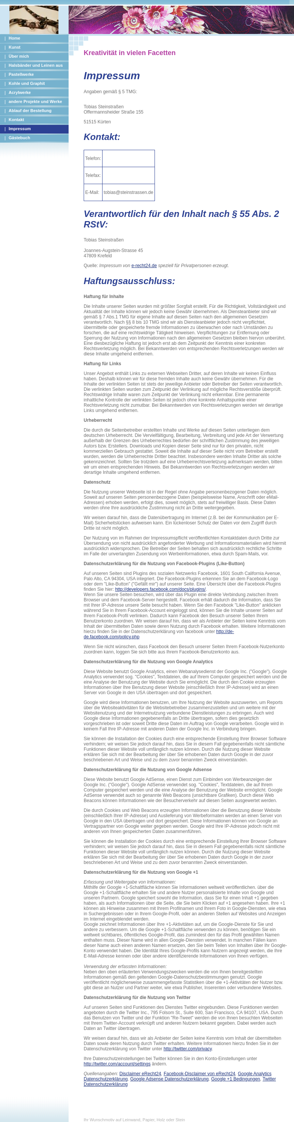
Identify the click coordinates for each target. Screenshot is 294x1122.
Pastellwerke (21, 74)
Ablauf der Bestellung (30, 110)
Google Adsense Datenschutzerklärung (169, 1079)
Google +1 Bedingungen (235, 1079)
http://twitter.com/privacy (188, 1048)
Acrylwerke (20, 92)
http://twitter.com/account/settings (117, 1064)
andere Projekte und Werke (35, 101)
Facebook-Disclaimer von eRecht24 (199, 1073)
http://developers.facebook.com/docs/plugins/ (160, 589)
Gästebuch (19, 137)
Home (14, 38)
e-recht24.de (144, 265)
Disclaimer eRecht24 (140, 1073)
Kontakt (16, 119)
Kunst (14, 47)
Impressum (20, 128)
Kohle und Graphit (27, 83)
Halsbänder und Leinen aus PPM (31, 66)
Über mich (19, 56)
